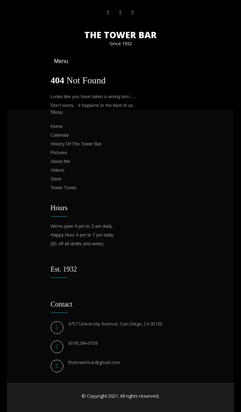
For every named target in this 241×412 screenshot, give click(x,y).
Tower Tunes (64, 187)
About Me (60, 161)
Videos (58, 170)
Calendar (60, 135)
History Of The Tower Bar (76, 143)
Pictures (59, 152)
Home (57, 126)
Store (56, 178)
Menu (61, 61)
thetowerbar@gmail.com (94, 362)
